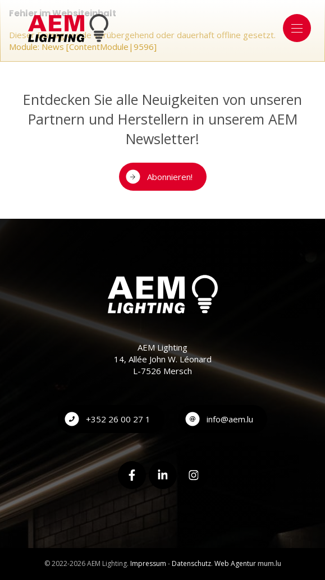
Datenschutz (191, 563)
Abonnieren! (170, 176)
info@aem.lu (230, 419)
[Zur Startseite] (68, 28)
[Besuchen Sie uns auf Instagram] (194, 475)
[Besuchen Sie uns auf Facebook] (132, 475)
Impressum (148, 563)
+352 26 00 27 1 (118, 419)
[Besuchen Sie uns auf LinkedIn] (163, 475)
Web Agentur (235, 563)
